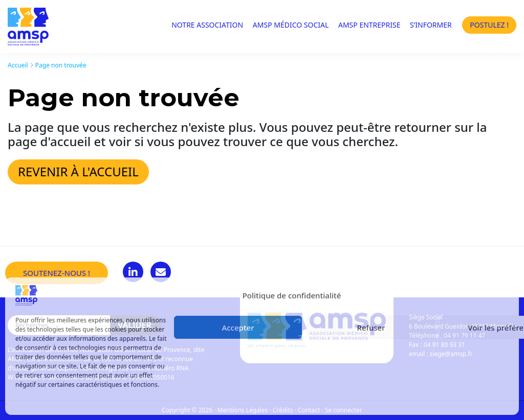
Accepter (238, 327)
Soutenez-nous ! (56, 273)
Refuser (371, 327)
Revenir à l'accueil (78, 171)
